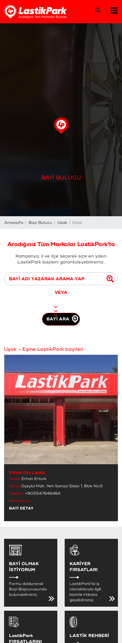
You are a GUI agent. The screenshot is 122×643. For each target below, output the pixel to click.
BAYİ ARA (62, 319)
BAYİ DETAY (21, 508)
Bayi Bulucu (40, 222)
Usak (62, 222)
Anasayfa (13, 222)
